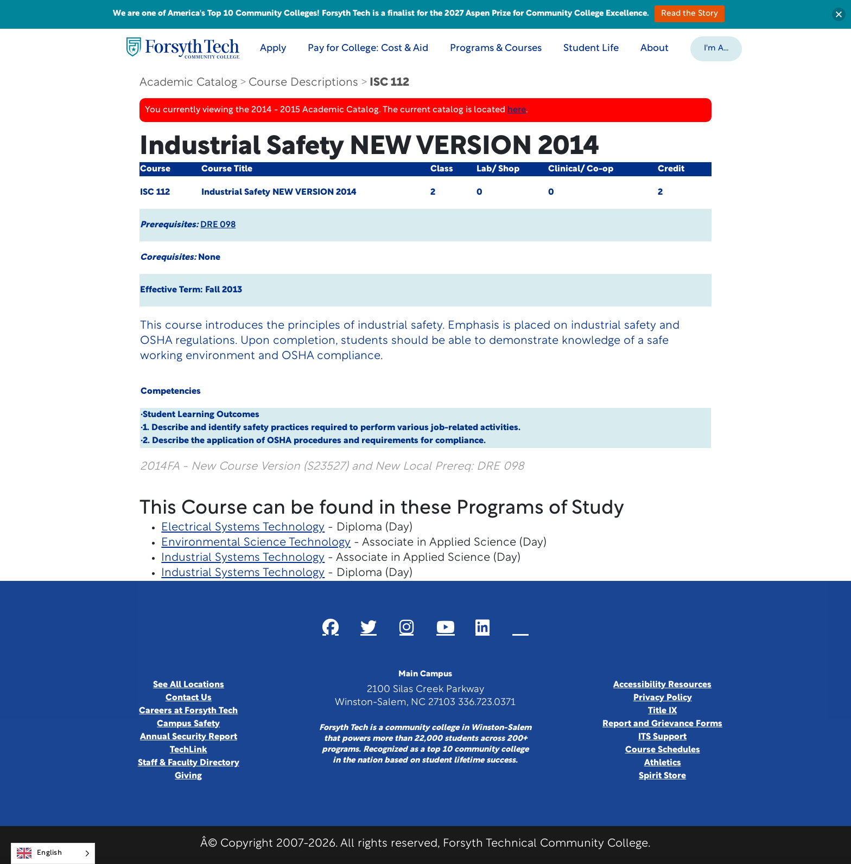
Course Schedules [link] (662, 750)
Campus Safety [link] (188, 724)
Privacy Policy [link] (662, 698)
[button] (716, 48)
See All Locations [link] (188, 685)
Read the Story (689, 14)
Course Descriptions (303, 82)
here (516, 110)
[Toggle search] (766, 47)
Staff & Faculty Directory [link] (188, 763)
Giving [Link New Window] (188, 776)
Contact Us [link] (189, 698)
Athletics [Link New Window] (662, 763)
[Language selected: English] (53, 853)
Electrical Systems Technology (243, 527)
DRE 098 (218, 225)
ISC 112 (389, 82)
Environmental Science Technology (256, 542)
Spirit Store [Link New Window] (662, 776)
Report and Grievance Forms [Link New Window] (662, 724)
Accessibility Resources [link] (662, 685)
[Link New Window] (331, 627)
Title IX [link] (662, 711)
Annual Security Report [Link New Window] (188, 737)
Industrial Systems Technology (243, 558)
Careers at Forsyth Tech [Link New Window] (188, 711)
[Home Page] (182, 48)
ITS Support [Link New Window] (662, 737)
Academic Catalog (188, 82)
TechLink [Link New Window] (188, 750)
